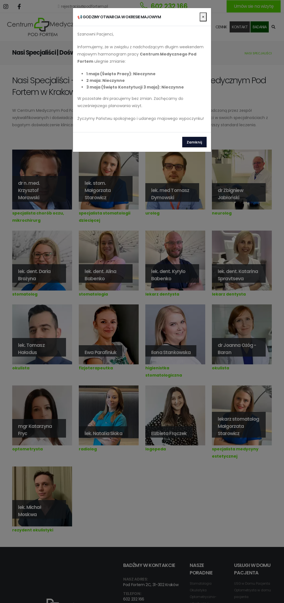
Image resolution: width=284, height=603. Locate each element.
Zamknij (194, 142)
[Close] (203, 16)
